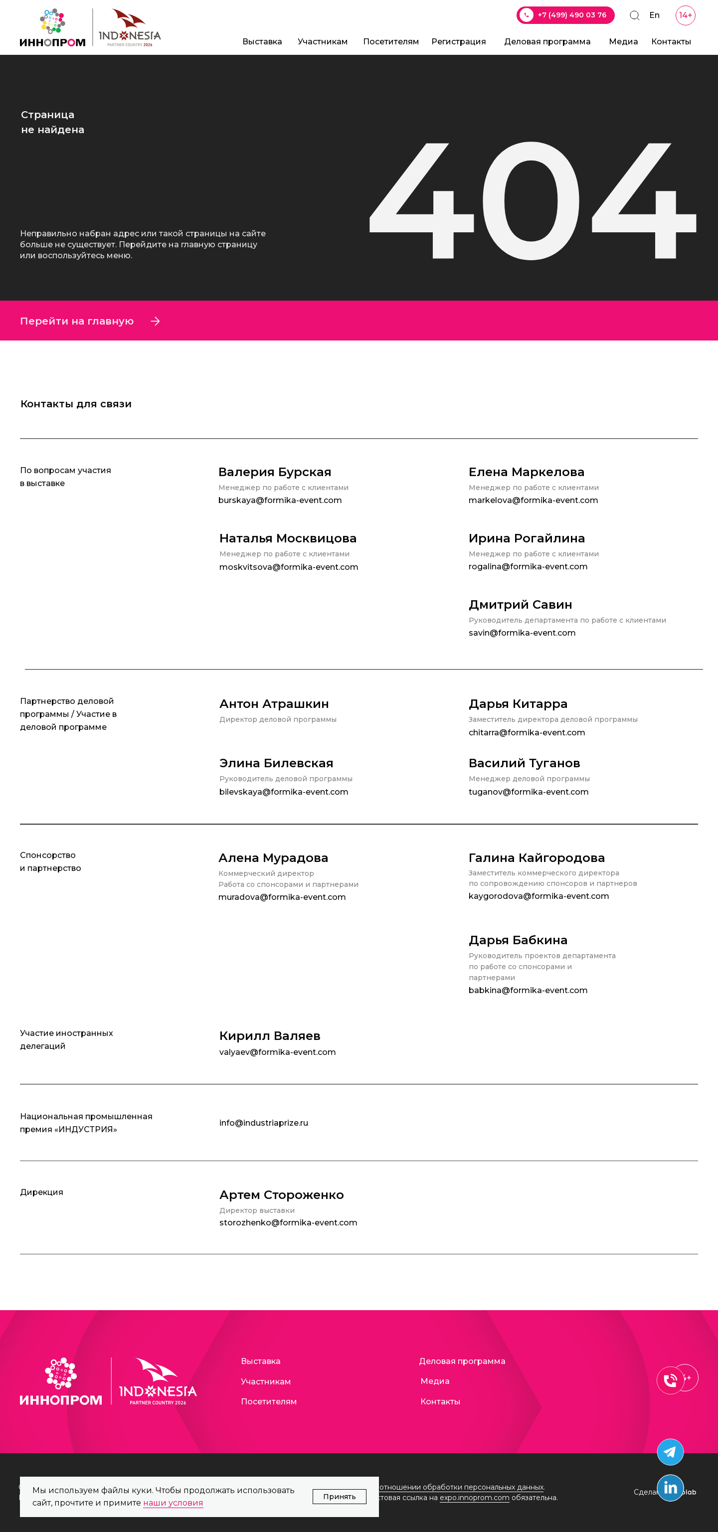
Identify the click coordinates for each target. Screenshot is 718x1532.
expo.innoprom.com (475, 1497)
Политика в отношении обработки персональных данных (440, 1487)
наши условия (173, 1503)
